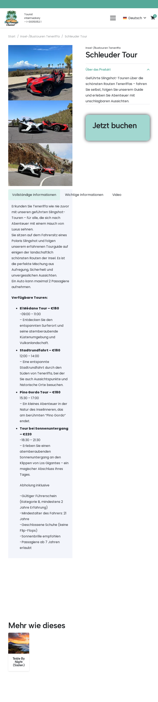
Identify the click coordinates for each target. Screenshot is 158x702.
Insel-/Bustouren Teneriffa (40, 36)
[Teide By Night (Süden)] (18, 643)
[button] (112, 18)
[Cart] (153, 18)
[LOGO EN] (11, 18)
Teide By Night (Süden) (19, 661)
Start (11, 36)
